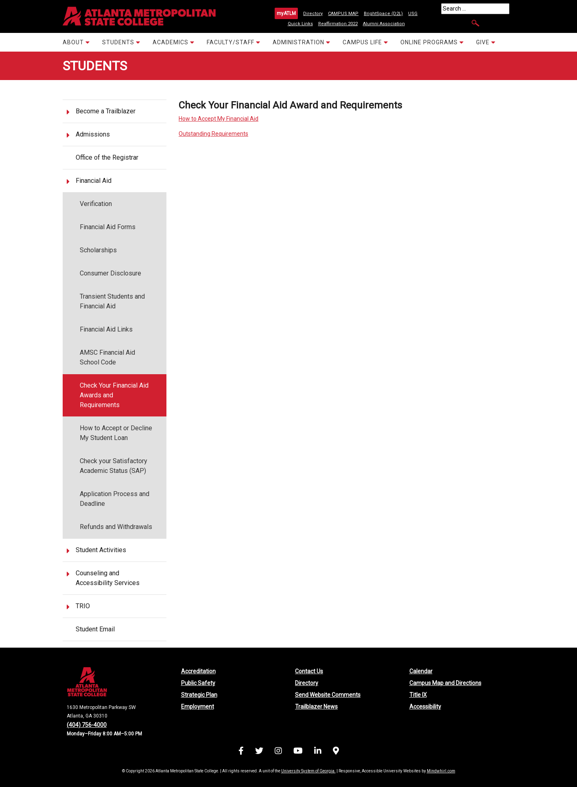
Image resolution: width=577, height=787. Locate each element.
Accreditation (198, 671)
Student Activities (101, 550)
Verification (96, 204)
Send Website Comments (328, 695)
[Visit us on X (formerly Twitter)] (259, 752)
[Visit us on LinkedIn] (317, 752)
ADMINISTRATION (301, 42)
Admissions (93, 134)
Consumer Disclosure (110, 273)
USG (412, 13)
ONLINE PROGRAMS (432, 42)
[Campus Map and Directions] (336, 752)
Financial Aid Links (106, 329)
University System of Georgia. (308, 771)
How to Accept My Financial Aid (218, 118)
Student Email (95, 629)
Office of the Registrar (107, 157)
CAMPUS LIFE (365, 42)
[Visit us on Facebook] (241, 752)
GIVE (486, 42)
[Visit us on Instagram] (278, 752)
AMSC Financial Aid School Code (107, 357)
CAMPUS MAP (343, 13)
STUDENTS (121, 42)
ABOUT (76, 42)
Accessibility (425, 706)
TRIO (83, 606)
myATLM (286, 13)
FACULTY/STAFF (233, 42)
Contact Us (309, 671)
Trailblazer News (316, 706)
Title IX (418, 695)
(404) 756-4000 (87, 725)
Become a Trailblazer (106, 111)
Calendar (421, 671)
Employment (197, 706)
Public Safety (198, 683)
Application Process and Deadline (114, 498)
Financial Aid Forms (108, 227)
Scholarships (98, 250)
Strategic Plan (199, 695)
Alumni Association (384, 23)
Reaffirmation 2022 (338, 23)
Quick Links (300, 23)
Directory (313, 13)
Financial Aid (93, 180)
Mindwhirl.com (441, 771)
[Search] (475, 8)
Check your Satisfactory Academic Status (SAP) (113, 466)
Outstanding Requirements (213, 133)
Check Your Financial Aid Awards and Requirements (114, 395)
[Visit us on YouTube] (298, 752)
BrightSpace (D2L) (383, 13)
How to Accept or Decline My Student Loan (116, 433)
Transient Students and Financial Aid (112, 301)
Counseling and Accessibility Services (108, 578)
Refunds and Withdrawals (116, 527)
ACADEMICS (174, 42)
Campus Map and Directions (445, 683)
